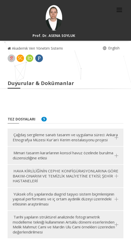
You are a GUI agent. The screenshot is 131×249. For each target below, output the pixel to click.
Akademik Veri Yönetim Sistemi (35, 48)
